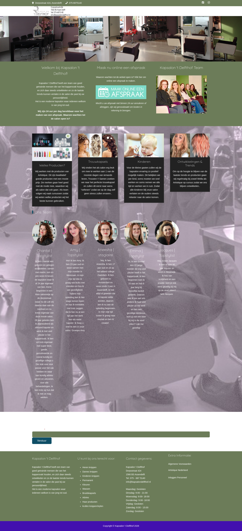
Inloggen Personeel (177, 477)
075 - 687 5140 (137, 478)
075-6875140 (75, 3)
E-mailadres (38, 429)
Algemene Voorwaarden (179, 464)
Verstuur (41, 440)
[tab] (180, 107)
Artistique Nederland (178, 470)
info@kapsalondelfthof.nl (138, 482)
